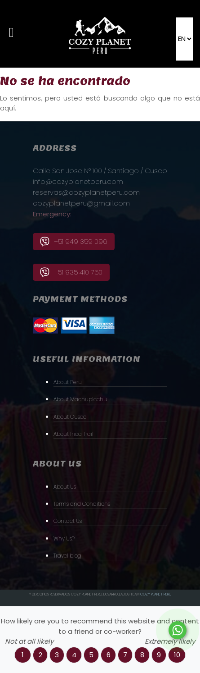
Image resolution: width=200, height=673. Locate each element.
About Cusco (69, 417)
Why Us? (64, 538)
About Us (64, 486)
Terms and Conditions (81, 504)
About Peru (67, 382)
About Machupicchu (80, 399)
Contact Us (67, 521)
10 (177, 654)
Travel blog (67, 555)
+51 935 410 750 (71, 272)
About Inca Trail (73, 434)
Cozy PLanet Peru (155, 594)
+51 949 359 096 (73, 242)
